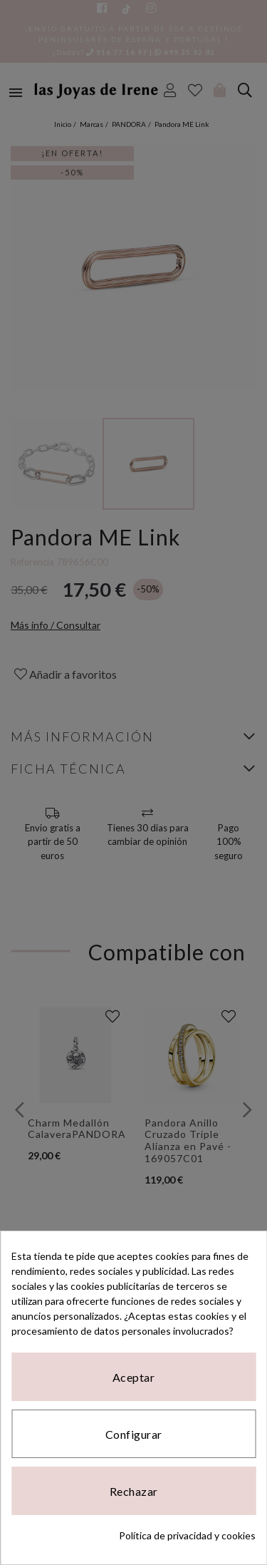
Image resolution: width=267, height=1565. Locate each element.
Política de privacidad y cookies (187, 1535)
